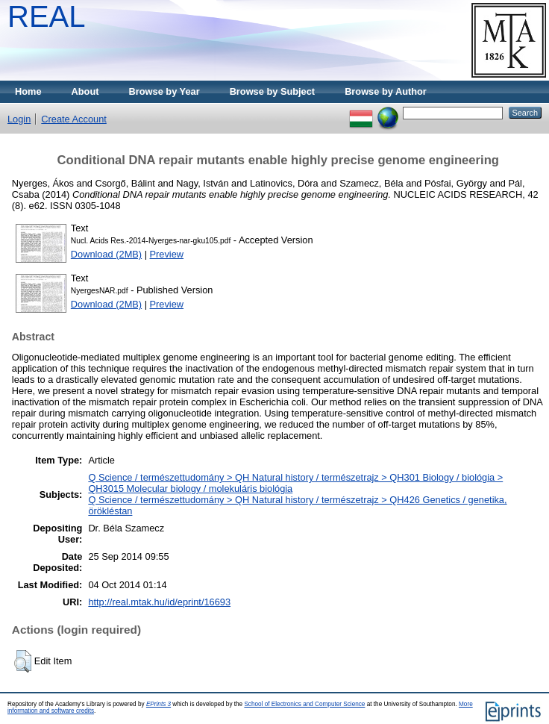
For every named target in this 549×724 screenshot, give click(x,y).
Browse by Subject (273, 91)
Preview (167, 254)
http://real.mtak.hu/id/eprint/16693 (159, 602)
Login (19, 119)
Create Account (74, 119)
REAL (46, 16)
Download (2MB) (106, 254)
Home (28, 91)
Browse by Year (164, 91)
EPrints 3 (158, 704)
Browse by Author (386, 91)
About (85, 91)
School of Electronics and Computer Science (304, 704)
